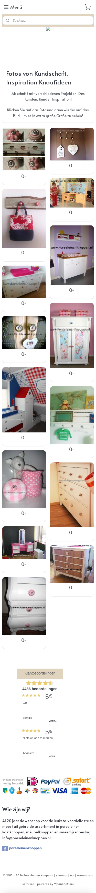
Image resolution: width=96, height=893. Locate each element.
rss (72, 875)
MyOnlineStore (64, 884)
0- (24, 176)
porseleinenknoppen (22, 848)
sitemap (61, 875)
